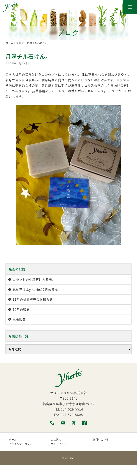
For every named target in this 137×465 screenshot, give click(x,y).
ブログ (20, 43)
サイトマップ (59, 444)
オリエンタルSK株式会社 (68, 393)
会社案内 (56, 439)
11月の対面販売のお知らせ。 (34, 299)
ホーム (9, 43)
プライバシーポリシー (22, 444)
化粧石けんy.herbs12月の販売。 (37, 289)
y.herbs (69, 458)
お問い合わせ (101, 439)
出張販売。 (21, 319)
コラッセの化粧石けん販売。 (34, 279)
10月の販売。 (23, 309)
